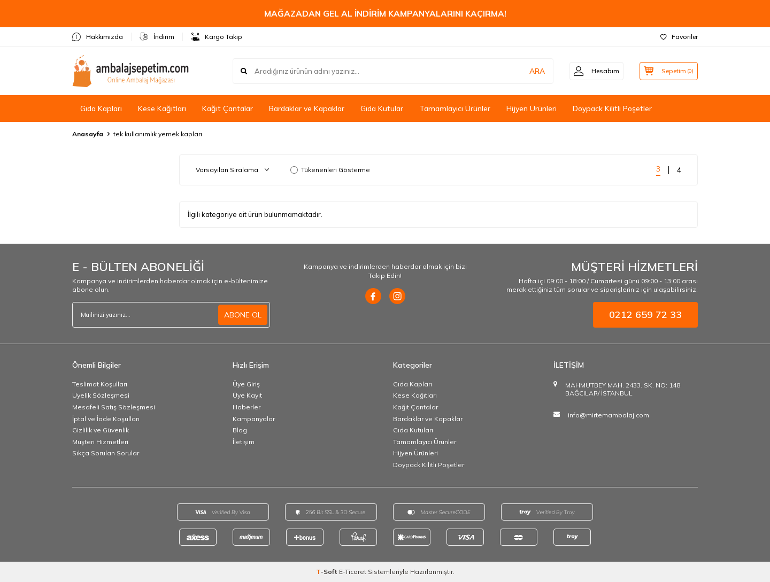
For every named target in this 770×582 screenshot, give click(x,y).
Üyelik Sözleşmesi (100, 395)
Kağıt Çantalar (227, 108)
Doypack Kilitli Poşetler (612, 108)
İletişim (244, 442)
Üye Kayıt (247, 395)
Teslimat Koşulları (99, 384)
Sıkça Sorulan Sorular (105, 453)
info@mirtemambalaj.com (608, 415)
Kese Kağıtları (162, 108)
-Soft (327, 572)
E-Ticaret (352, 572)
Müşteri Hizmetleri (100, 442)
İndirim (157, 37)
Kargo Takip (216, 37)
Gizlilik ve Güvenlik (100, 430)
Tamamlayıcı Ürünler (454, 108)
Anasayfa (87, 134)
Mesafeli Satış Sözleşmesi (113, 407)
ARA (530, 71)
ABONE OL (242, 315)
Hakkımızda (97, 37)
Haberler (246, 407)
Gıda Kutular (381, 108)
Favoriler (679, 37)
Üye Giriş (246, 384)
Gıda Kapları (101, 108)
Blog (240, 430)
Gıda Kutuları (413, 430)
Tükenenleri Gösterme (330, 170)
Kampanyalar (254, 419)
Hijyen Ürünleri (531, 108)
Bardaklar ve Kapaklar (306, 108)
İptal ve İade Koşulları (106, 419)
